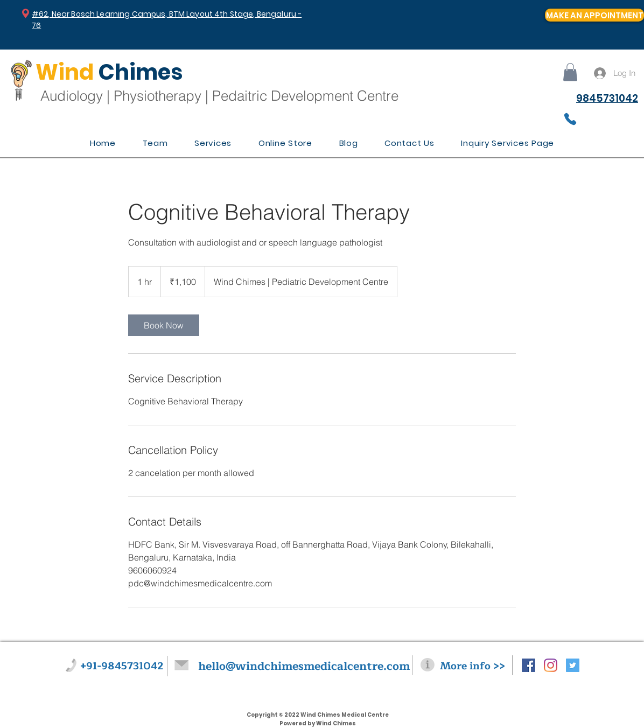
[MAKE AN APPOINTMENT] (594, 15)
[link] (163, 325)
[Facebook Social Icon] (528, 665)
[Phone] (570, 119)
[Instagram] (550, 665)
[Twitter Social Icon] (572, 665)
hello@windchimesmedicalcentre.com (304, 666)
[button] (570, 72)
